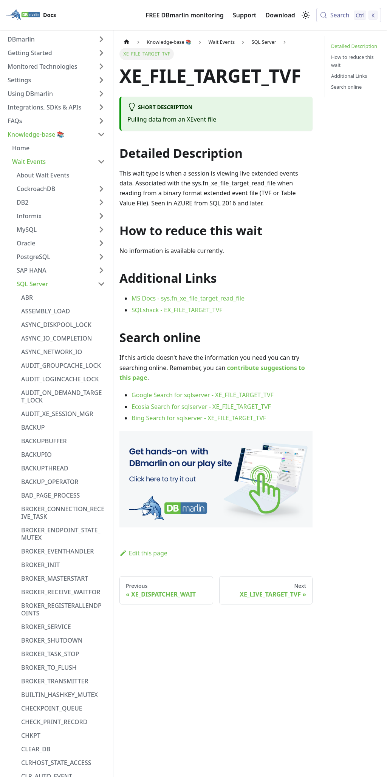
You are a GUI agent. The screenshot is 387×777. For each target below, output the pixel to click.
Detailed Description (354, 46)
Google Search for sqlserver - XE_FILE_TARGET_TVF (203, 395)
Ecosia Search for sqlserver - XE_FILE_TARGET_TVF (201, 406)
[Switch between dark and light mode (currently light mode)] (306, 15)
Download (280, 15)
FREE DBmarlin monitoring (185, 15)
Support (244, 15)
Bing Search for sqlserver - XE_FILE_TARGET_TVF (199, 418)
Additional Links (349, 75)
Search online (346, 86)
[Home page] (126, 42)
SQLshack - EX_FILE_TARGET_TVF (177, 310)
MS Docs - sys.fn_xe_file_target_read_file (188, 298)
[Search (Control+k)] (348, 15)
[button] (56, 39)
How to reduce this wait (352, 61)
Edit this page (143, 553)
